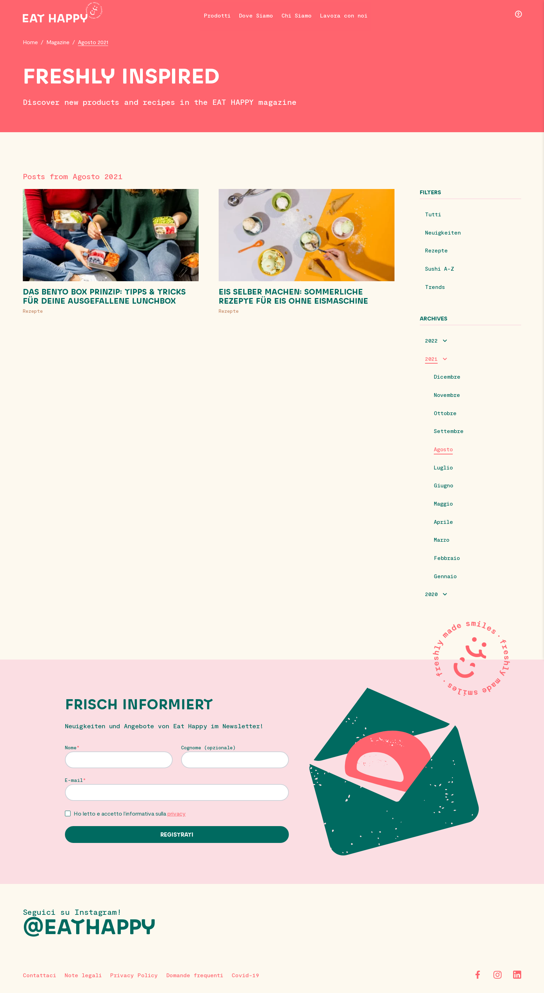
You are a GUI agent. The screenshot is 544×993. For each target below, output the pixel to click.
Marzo (442, 547)
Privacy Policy (134, 975)
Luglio (443, 474)
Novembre (447, 401)
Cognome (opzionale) (208, 756)
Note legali (83, 975)
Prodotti (206, 17)
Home (30, 47)
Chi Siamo (286, 17)
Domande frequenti (194, 975)
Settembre (449, 438)
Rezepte (33, 316)
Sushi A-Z (440, 274)
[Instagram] (497, 975)
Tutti (433, 220)
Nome (71, 756)
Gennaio (445, 584)
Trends (435, 293)
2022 (432, 347)
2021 (432, 365)
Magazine (58, 47)
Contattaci (39, 975)
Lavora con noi (333, 17)
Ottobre (445, 420)
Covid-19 (245, 975)
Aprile (443, 529)
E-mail (74, 788)
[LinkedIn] (517, 975)
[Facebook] (477, 975)
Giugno (444, 492)
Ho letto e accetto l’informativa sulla (130, 821)
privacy (176, 821)
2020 (432, 602)
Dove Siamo (245, 17)
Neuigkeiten (443, 238)
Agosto (444, 456)
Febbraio (447, 565)
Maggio (444, 511)
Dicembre (447, 383)
